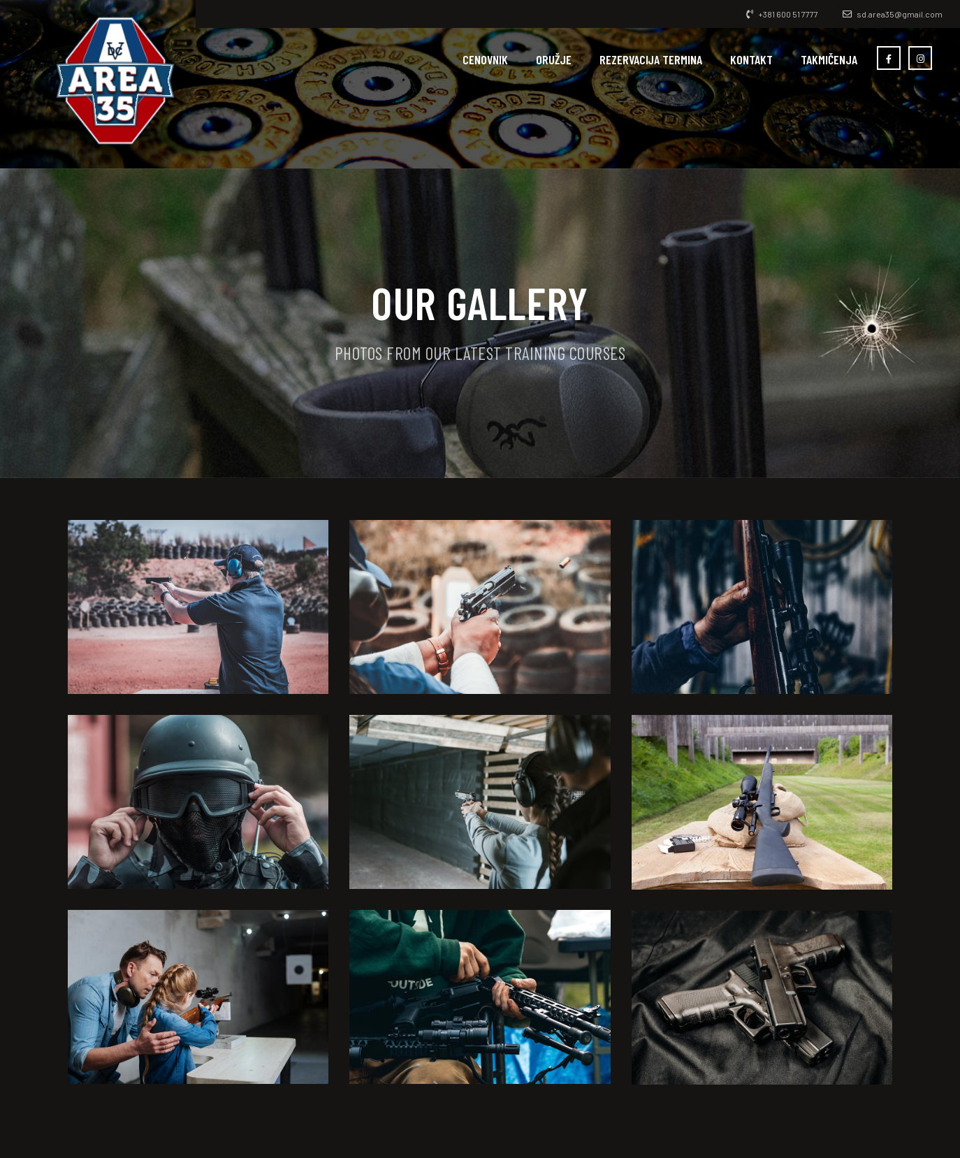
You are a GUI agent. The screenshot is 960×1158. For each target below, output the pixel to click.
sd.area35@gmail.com (893, 14)
